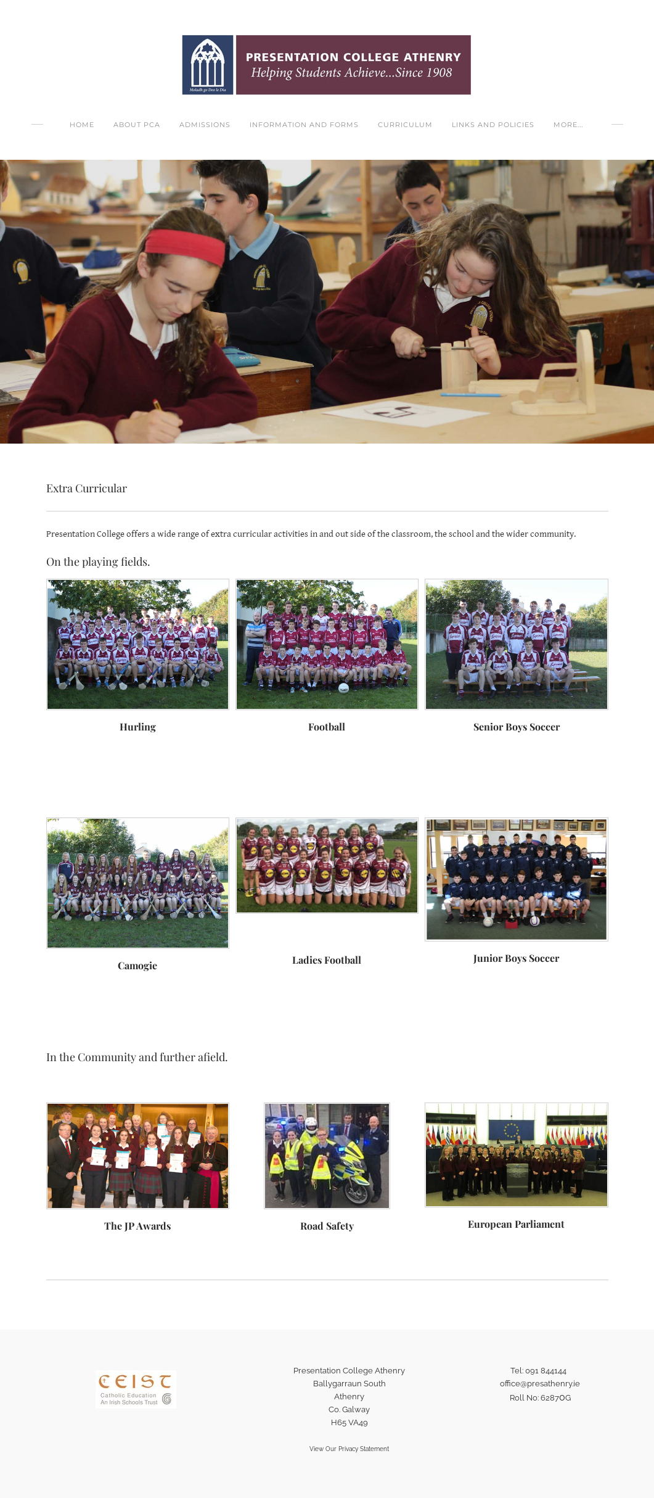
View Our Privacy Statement (349, 1449)
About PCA (136, 124)
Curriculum (405, 124)
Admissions (205, 124)
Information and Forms (304, 124)
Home (82, 124)
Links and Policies (493, 124)
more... (568, 124)
